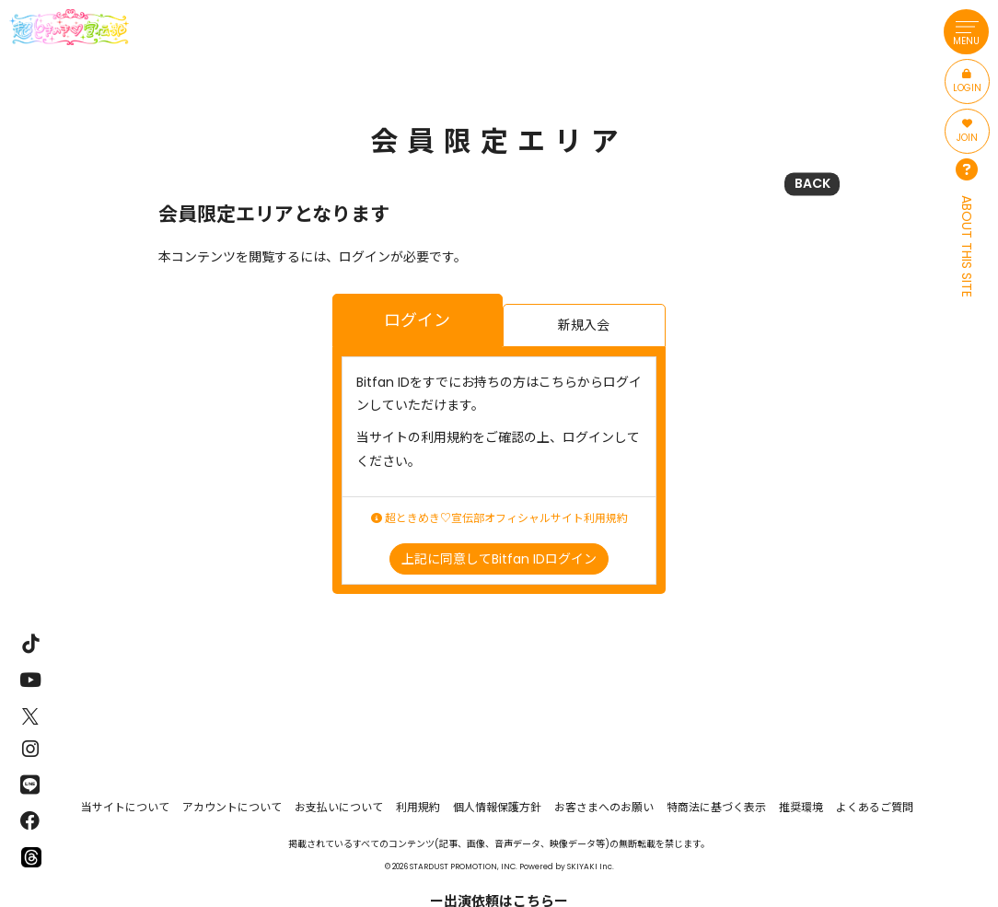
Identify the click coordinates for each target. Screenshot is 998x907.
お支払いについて (339, 807)
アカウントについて (232, 807)
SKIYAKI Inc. (590, 866)
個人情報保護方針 (497, 807)
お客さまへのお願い (604, 807)
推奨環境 (801, 807)
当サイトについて (125, 807)
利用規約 (418, 807)
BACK (812, 183)
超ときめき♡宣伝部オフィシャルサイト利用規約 (499, 518)
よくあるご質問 (874, 807)
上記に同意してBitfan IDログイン (499, 559)
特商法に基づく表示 (716, 807)
